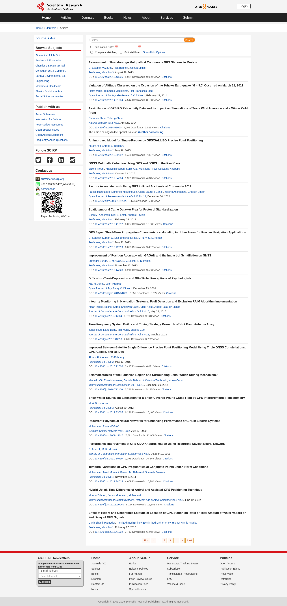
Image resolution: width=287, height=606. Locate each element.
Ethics (132, 563)
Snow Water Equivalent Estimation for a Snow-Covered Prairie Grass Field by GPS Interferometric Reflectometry (167, 397)
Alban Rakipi (96, 306)
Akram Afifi (95, 145)
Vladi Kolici (146, 306)
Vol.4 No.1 (108, 219)
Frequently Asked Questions (52, 139)
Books (108, 17)
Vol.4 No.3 (108, 72)
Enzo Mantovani (113, 380)
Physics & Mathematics (49, 91)
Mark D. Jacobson (99, 403)
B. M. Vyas (115, 260)
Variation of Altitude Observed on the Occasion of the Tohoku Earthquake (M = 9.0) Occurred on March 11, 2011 (166, 85)
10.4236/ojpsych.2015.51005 (111, 293)
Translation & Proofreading (182, 573)
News (127, 17)
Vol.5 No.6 (177, 499)
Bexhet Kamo (112, 306)
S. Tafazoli (94, 449)
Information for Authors (48, 119)
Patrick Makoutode (99, 191)
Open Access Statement (49, 134)
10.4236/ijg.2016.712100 (109, 389)
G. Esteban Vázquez (100, 67)
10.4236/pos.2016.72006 (109, 366)
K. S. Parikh (143, 260)
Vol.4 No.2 (108, 242)
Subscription (174, 568)
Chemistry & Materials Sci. (51, 65)
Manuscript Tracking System (183, 563)
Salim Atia (131, 168)
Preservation (227, 573)
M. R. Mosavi (109, 449)
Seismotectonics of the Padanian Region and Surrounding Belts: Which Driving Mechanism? (153, 374)
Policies (226, 558)
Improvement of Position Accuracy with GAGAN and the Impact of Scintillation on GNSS (150, 255)
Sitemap (96, 578)
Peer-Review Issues (140, 578)
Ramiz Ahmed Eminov (129, 522)
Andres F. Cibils (136, 214)
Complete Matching (106, 52)
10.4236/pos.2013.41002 (109, 531)
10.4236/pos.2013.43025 (109, 76)
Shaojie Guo (138, 329)
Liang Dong (109, 329)
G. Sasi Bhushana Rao (124, 237)
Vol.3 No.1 (139, 95)
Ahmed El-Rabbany (113, 145)
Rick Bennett (120, 67)
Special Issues (137, 589)
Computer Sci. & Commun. (51, 70)
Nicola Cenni (176, 380)
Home (46, 17)
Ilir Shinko (174, 306)
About (146, 17)
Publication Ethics (230, 568)
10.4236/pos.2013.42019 (109, 247)
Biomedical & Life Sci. (48, 55)
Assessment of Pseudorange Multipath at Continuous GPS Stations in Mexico (143, 62)
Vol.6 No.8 (113, 122)
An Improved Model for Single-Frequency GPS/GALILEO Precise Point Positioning (146, 140)
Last (189, 540)
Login (244, 6)
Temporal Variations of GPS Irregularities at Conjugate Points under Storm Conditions (148, 466)
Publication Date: (104, 47)
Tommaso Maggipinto (116, 90)
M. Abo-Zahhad (97, 495)
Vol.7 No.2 (108, 361)
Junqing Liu (95, 329)
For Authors (135, 573)
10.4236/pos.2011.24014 (109, 481)
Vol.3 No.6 (143, 311)
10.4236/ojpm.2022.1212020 (111, 200)
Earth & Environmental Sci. (51, 75)
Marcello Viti (95, 380)
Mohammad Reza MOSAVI (104, 426)
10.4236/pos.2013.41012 (109, 224)
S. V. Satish (129, 260)
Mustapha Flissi (148, 168)
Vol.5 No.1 (126, 288)
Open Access (227, 563)
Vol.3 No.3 (108, 407)
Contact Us (97, 584)
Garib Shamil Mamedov (102, 522)
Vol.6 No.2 (108, 150)
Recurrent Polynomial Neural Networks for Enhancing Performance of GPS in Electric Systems (154, 420)
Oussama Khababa (169, 168)
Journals (88, 17)
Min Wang (123, 329)
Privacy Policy (228, 584)
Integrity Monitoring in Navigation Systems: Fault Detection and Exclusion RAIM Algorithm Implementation (163, 301)
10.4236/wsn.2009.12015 (109, 435)
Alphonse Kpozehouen (124, 191)
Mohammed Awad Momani (104, 472)
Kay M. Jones (96, 283)
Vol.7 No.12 (137, 384)
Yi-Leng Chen (114, 118)
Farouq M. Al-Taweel (132, 472)
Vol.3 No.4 (143, 453)
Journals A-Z (98, 563)
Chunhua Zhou (97, 118)
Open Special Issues (47, 129)
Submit (188, 17)
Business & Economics (48, 60)
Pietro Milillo (95, 90)
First (146, 540)
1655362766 (48, 189)
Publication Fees (138, 584)
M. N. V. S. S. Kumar (150, 237)
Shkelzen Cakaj (130, 306)
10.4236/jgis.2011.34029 (109, 458)
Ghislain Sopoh (196, 191)
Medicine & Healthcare (48, 86)
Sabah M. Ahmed (117, 495)
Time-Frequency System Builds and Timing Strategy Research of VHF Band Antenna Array (151, 324)
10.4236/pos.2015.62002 (109, 155)
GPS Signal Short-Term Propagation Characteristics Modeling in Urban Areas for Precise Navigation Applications (167, 232)
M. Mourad (135, 495)
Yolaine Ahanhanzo (175, 191)
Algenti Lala (161, 306)
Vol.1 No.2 (124, 430)
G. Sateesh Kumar (99, 237)
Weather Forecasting (150, 132)
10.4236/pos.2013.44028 (109, 270)
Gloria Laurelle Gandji (150, 191)
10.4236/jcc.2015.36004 (108, 316)
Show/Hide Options (154, 52)
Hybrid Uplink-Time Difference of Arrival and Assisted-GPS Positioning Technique (145, 489)
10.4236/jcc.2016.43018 (108, 339)
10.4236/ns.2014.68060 (108, 127)
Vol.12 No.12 (138, 196)
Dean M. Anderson (99, 214)
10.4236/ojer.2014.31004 (109, 100)
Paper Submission (46, 114)
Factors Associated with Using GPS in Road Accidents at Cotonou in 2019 (140, 186)
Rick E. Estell (118, 214)
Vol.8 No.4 (108, 173)
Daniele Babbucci (134, 380)
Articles (66, 17)
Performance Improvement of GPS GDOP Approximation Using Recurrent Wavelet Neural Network (157, 443)
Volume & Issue (176, 584)
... (176, 540)
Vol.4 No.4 (108, 265)
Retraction (226, 578)
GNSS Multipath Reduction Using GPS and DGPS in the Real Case (134, 163)
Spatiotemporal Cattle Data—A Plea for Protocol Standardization (133, 209)
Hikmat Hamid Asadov (184, 522)
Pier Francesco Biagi (141, 90)
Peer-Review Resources (49, 124)
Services (166, 17)
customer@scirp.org (52, 179)
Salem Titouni (96, 168)
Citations (167, 76)
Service (173, 558)
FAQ (169, 578)
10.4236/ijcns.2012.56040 (109, 504)
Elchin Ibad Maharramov (157, 522)
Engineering (42, 81)
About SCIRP (139, 558)
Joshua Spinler (137, 67)
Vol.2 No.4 (108, 476)
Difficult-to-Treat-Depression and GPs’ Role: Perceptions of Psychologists (140, 278)
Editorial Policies (138, 568)
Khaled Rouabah (115, 168)
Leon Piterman (114, 283)
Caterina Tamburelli (156, 380)
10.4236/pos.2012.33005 (109, 412)
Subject (95, 568)
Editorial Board (132, 52)
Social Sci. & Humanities (50, 96)
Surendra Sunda (98, 260)
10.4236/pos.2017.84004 (109, 178)
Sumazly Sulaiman (155, 472)
